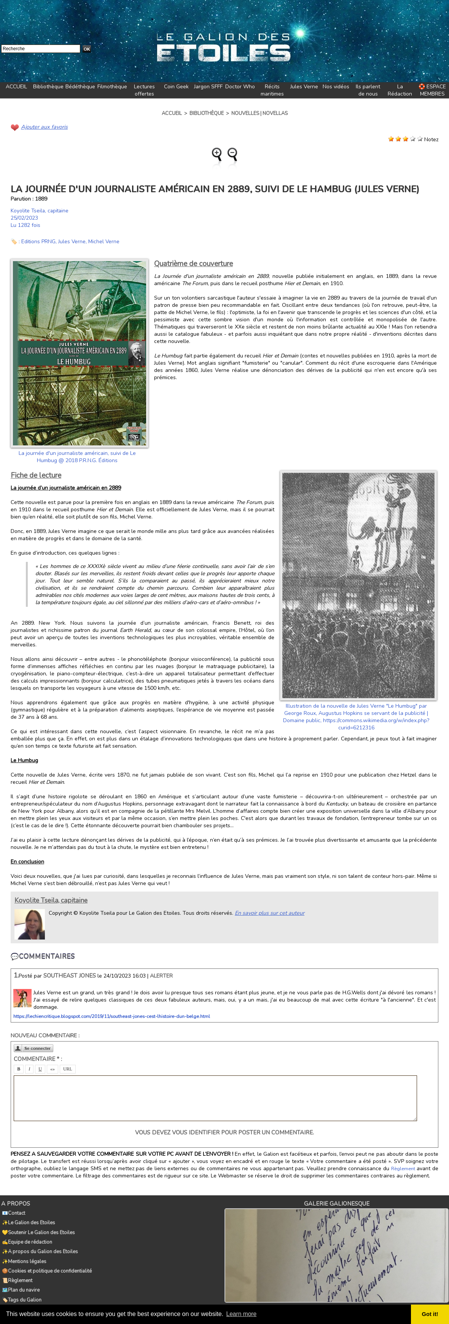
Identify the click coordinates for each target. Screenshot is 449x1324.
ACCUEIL (16, 86)
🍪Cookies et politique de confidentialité (46, 1262)
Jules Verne (304, 86)
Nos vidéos (336, 86)
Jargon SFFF (208, 86)
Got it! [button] (430, 1314)
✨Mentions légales (23, 1254)
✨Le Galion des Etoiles (27, 1220)
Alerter (161, 975)
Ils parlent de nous (368, 90)
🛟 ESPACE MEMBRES (432, 90)
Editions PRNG (38, 241)
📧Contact (12, 1212)
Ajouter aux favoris (43, 126)
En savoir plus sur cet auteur (269, 912)
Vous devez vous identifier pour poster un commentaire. (224, 1132)
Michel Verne (105, 241)
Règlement (403, 1168)
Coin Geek (176, 86)
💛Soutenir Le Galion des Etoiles (37, 1228)
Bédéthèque (80, 86)
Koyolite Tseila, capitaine (41, 210)
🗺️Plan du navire (20, 1279)
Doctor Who (240, 86)
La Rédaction (400, 90)
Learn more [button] (242, 1314)
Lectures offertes (144, 90)
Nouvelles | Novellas (259, 113)
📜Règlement (16, 1270)
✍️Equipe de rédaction (26, 1237)
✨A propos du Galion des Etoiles (39, 1245)
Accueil (172, 113)
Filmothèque (112, 86)
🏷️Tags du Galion (21, 1287)
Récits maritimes (272, 90)
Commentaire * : (38, 1058)
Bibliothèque (48, 86)
